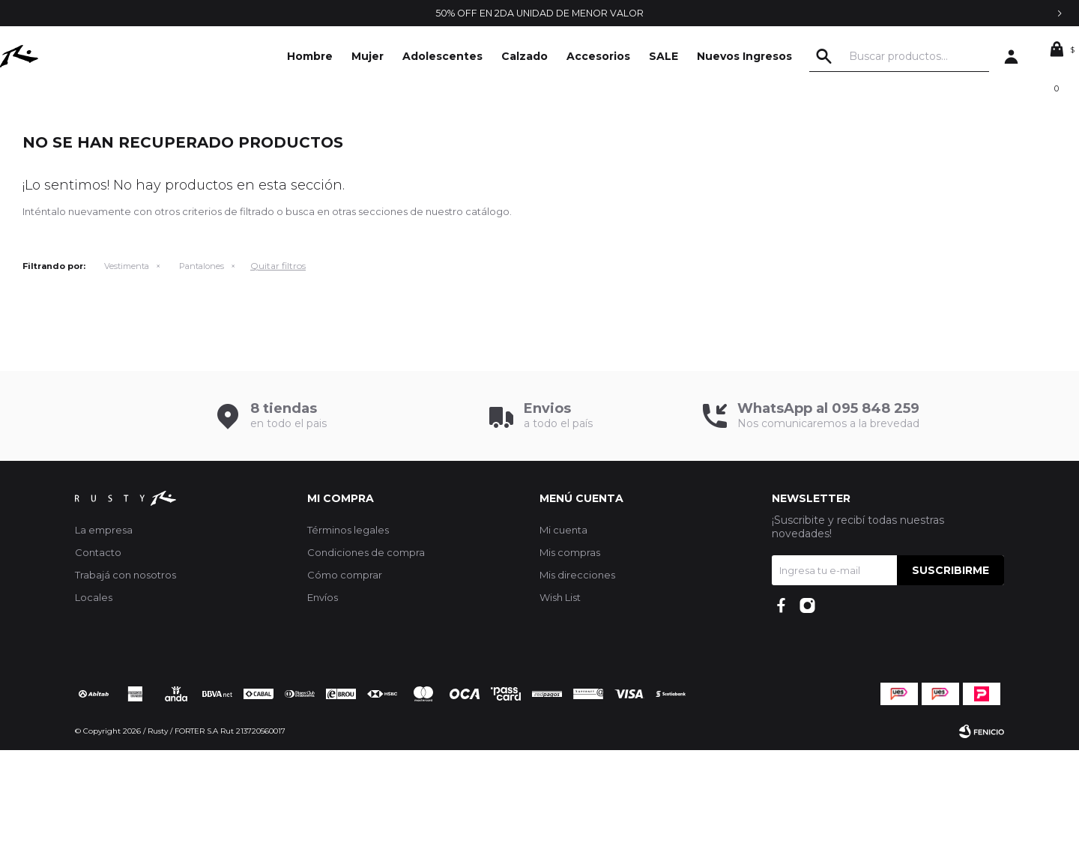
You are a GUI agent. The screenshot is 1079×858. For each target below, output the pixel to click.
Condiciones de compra (366, 660)
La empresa (104, 638)
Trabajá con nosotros (125, 683)
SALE (663, 56)
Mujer (367, 56)
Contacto (98, 660)
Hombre (310, 56)
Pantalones (201, 374)
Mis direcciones (577, 683)
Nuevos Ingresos (744, 56)
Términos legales (348, 638)
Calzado (524, 56)
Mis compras (570, 660)
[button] (853, 56)
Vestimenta (126, 374)
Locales (93, 705)
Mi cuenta (563, 638)
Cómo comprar (344, 683)
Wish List (560, 705)
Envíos (322, 705)
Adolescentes (442, 56)
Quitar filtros (278, 373)
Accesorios (598, 56)
